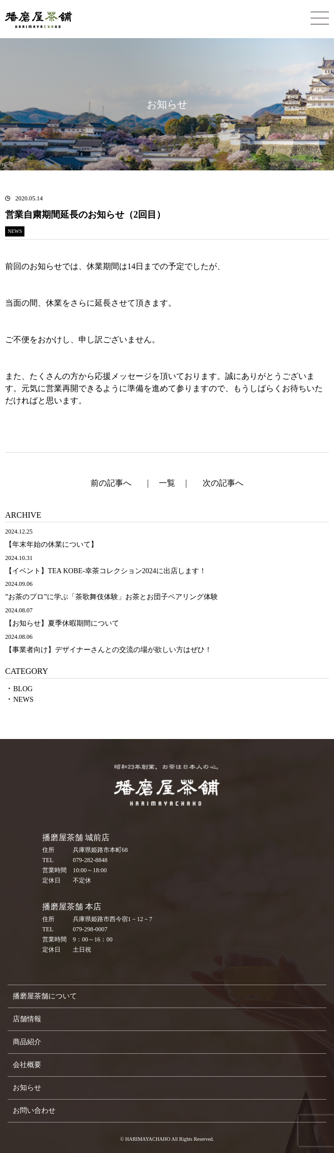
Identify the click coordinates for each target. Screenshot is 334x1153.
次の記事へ (223, 483)
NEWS (23, 699)
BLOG (23, 689)
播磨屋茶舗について (45, 996)
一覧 (167, 483)
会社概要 (27, 1065)
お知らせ (27, 1087)
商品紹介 (27, 1042)
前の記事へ (111, 483)
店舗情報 (27, 1019)
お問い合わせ (34, 1110)
